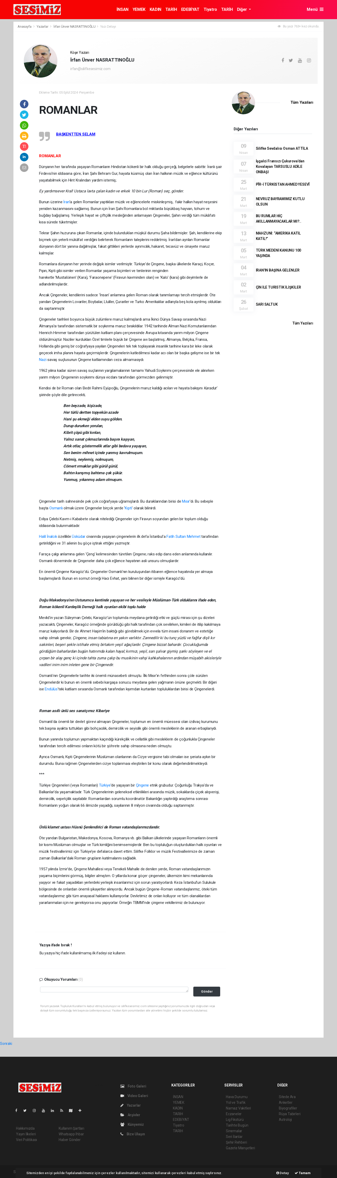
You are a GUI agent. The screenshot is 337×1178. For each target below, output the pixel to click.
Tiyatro (210, 9)
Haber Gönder (70, 1140)
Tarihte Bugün (237, 1125)
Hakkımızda (25, 1128)
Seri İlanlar (234, 1137)
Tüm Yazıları (301, 102)
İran (66, 202)
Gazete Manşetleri (240, 1148)
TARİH (171, 9)
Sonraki (6, 1043)
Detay (282, 1173)
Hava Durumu (237, 1097)
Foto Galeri (133, 1086)
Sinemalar (234, 1131)
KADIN (155, 9)
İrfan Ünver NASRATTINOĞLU (74, 26)
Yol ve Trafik (236, 1102)
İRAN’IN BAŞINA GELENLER (278, 270)
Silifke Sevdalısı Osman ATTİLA (282, 148)
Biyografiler (288, 1108)
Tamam (303, 1173)
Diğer (242, 9)
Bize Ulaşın (132, 1134)
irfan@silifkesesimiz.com (90, 69)
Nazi (42, 359)
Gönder (207, 991)
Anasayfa (25, 26)
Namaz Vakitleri (238, 1108)
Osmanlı (56, 508)
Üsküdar (78, 536)
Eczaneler (234, 1114)
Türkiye (105, 785)
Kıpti (128, 508)
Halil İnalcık (48, 536)
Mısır (186, 501)
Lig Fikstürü (235, 1119)
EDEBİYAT (190, 9)
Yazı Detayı (108, 26)
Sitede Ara (287, 1097)
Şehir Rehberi (236, 1142)
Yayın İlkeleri (26, 1134)
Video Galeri (134, 1096)
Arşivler (130, 1115)
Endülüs (51, 689)
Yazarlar (43, 26)
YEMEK (139, 9)
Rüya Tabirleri (289, 1114)
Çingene (142, 785)
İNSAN (122, 9)
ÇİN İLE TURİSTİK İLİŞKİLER (278, 287)
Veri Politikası (26, 1140)
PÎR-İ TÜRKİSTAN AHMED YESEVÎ (283, 184)
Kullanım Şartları (71, 1128)
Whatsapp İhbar (71, 1134)
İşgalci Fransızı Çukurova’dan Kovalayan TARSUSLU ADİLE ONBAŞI (280, 166)
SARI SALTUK (267, 304)
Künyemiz (132, 1124)
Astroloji (285, 1119)
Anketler (285, 1102)
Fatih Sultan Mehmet (183, 536)
